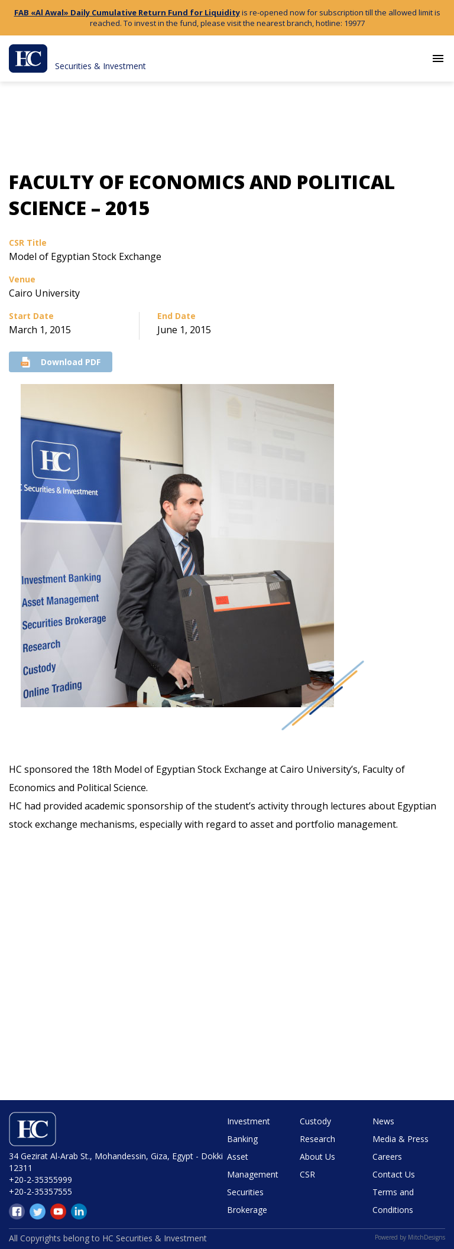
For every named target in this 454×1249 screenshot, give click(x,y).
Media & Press (400, 1138)
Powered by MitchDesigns (410, 1237)
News (383, 1121)
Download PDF (60, 361)
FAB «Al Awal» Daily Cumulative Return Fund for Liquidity (127, 12)
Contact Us (393, 1174)
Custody (315, 1121)
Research (317, 1138)
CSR (307, 1174)
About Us (317, 1156)
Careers (387, 1156)
